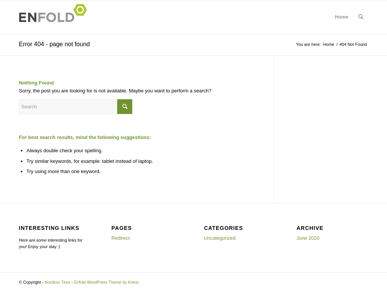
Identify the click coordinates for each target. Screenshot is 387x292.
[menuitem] (360, 17)
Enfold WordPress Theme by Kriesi (106, 282)
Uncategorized (220, 238)
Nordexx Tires (57, 282)
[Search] (360, 17)
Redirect (120, 238)
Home (341, 17)
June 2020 (308, 238)
